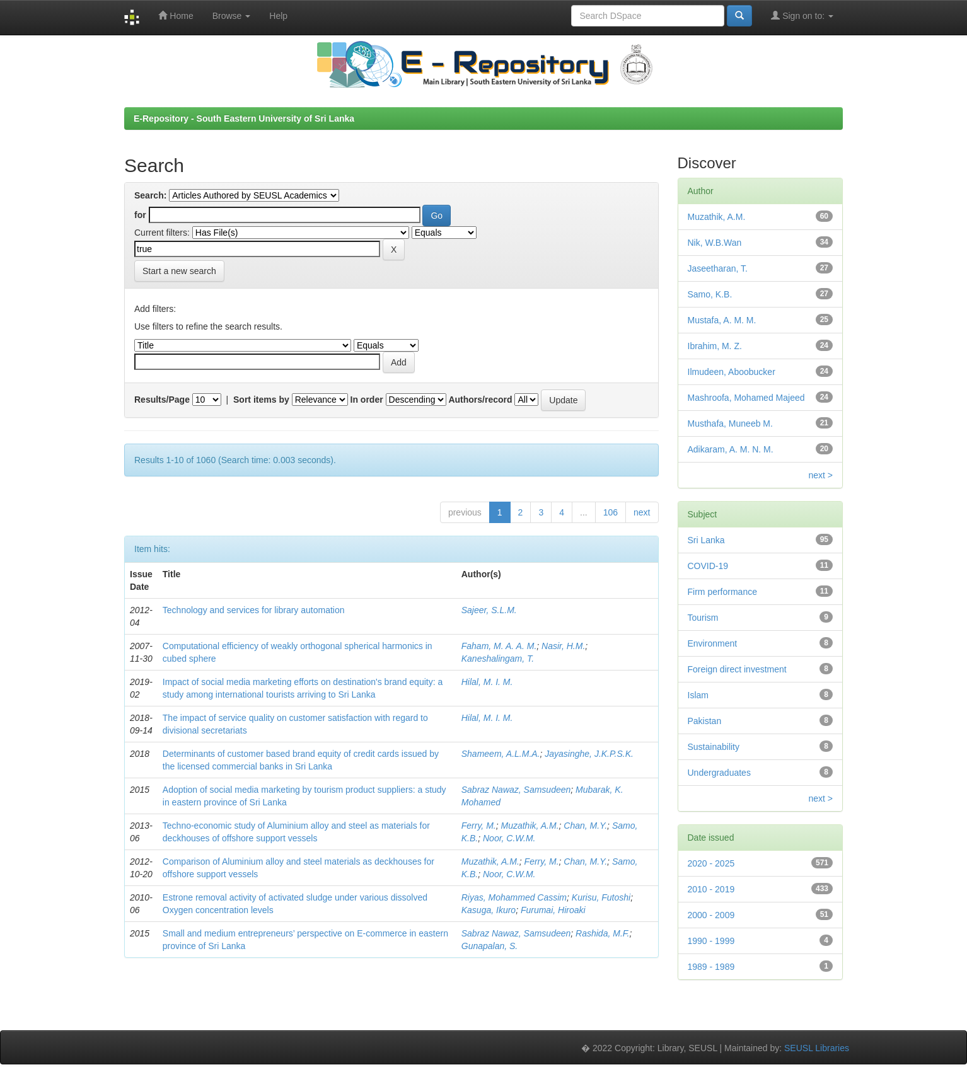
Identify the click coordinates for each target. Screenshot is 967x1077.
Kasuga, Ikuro (488, 910)
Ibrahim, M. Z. (715, 346)
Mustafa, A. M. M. (722, 320)
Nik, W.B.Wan (715, 243)
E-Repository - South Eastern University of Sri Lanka (244, 118)
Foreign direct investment (737, 669)
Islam (698, 695)
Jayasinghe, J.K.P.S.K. (589, 754)
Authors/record (480, 400)
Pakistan (705, 721)
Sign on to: (802, 15)
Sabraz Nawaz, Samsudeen (516, 790)
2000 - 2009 (711, 915)
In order (366, 400)
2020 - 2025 (711, 863)
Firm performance (722, 592)
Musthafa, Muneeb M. (730, 423)
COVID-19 (708, 566)
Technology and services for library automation (254, 610)
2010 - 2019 (711, 889)
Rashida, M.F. (602, 933)
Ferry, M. (478, 826)
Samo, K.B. (710, 294)
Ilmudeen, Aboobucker (731, 372)
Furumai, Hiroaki (553, 910)
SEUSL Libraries (816, 1048)
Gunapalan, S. (489, 946)
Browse (231, 16)
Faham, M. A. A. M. (499, 646)
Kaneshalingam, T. (497, 659)
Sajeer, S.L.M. (489, 610)
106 (610, 512)
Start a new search (179, 271)
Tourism (703, 618)
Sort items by (261, 400)
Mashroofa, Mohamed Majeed (746, 398)
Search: (150, 195)
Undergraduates (719, 773)
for (140, 215)
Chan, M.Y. (585, 826)
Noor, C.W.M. (509, 838)
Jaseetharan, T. (718, 268)
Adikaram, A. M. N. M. (730, 449)
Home (175, 15)
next (642, 512)
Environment (713, 643)
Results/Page (162, 400)
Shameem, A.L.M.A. (500, 754)
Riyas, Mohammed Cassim (514, 897)
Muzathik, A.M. (530, 826)
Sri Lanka (706, 540)
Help (278, 16)
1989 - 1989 (711, 967)
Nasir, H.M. (563, 646)
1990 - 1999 (711, 941)
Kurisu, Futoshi (601, 897)
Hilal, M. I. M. (487, 682)
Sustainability (714, 747)
